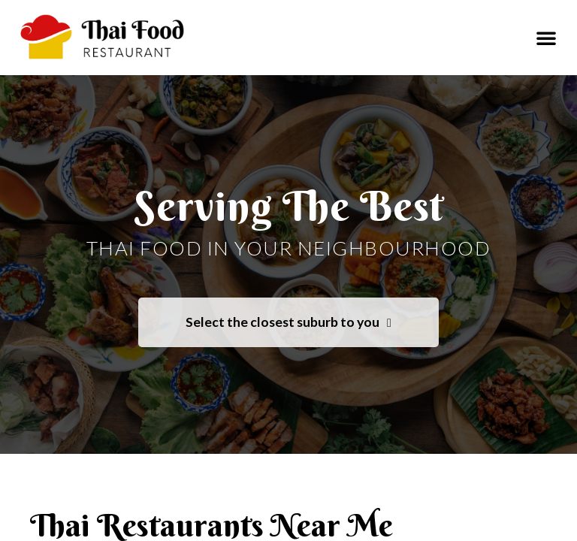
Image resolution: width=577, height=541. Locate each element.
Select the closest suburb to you (288, 322)
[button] (546, 37)
